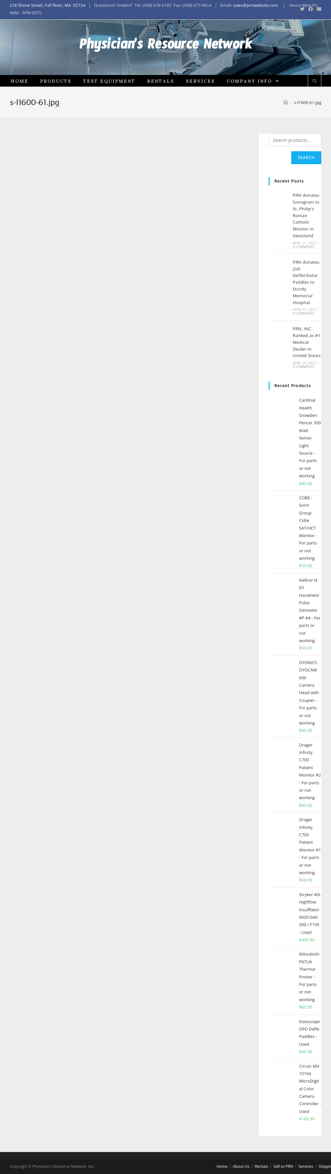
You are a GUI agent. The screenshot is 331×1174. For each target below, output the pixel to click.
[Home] (285, 125)
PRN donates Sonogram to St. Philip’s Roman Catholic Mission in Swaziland (306, 238)
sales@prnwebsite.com (255, 5)
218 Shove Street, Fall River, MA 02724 (47, 5)
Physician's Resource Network (166, 58)
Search (306, 180)
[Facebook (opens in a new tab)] (310, 9)
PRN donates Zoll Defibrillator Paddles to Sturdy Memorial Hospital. (306, 304)
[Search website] (314, 103)
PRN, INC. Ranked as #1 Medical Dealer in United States (307, 364)
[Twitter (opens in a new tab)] (302, 9)
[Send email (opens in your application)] (318, 9)
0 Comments (303, 269)
